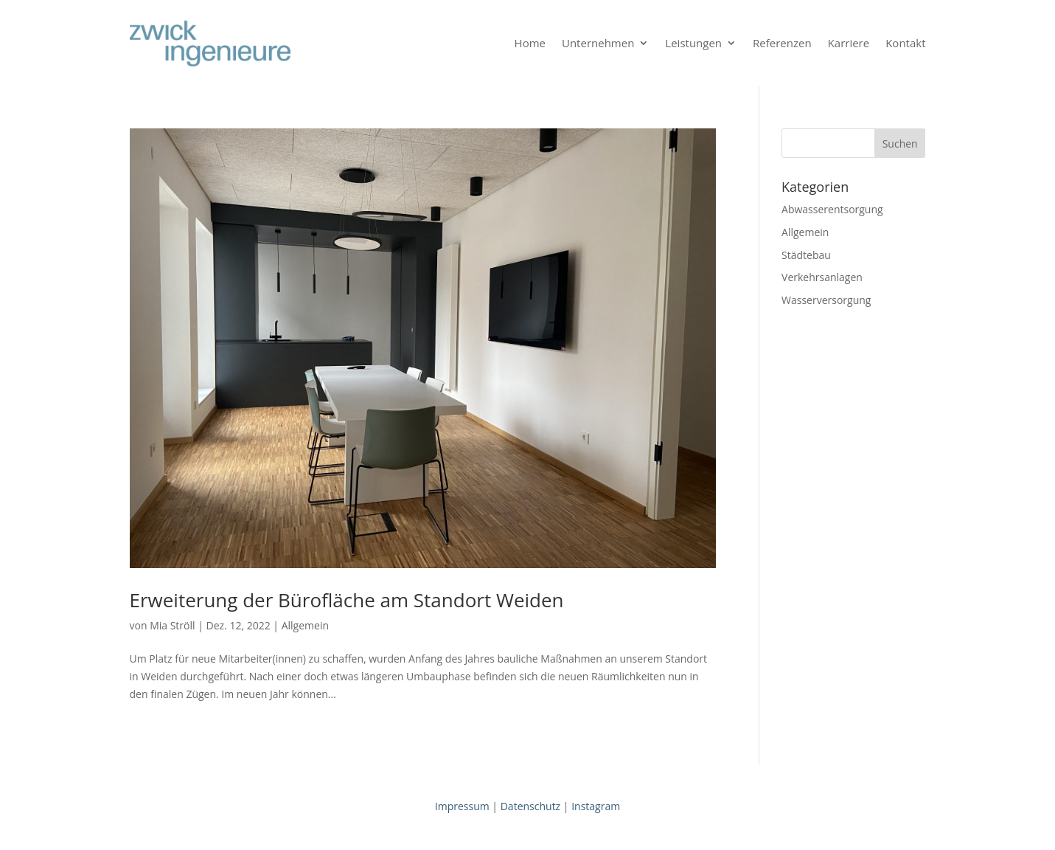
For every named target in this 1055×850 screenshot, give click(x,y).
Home (530, 42)
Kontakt (905, 42)
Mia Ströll (172, 625)
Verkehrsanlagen (822, 277)
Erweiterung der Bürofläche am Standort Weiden (347, 600)
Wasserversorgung (826, 300)
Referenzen (782, 42)
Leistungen (693, 42)
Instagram (595, 806)
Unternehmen (598, 42)
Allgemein (305, 625)
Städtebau (806, 255)
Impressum (462, 806)
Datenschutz (530, 806)
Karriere (849, 42)
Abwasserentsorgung (832, 209)
